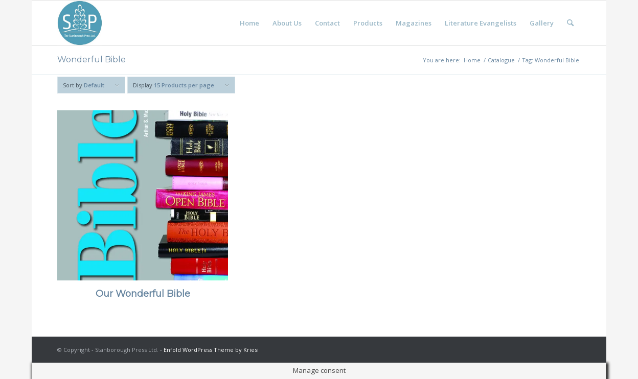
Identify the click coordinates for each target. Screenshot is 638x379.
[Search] (570, 23)
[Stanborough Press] (79, 23)
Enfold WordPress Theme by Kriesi (211, 349)
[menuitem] (249, 23)
